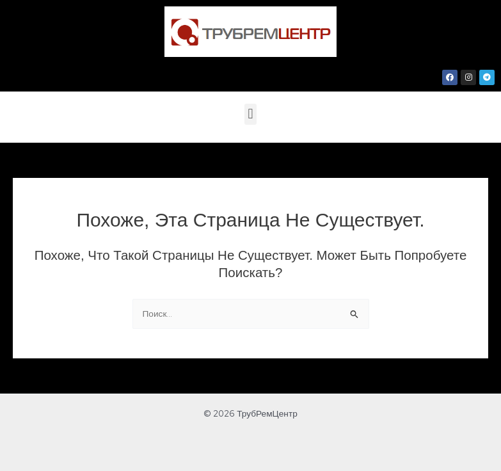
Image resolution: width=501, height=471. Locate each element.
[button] (250, 114)
